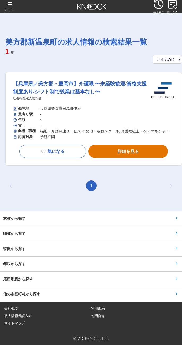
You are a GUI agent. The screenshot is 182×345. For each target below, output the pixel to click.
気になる (52, 151)
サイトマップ (14, 323)
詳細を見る (128, 151)
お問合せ (98, 316)
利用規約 (98, 308)
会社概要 (11, 308)
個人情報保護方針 (18, 316)
